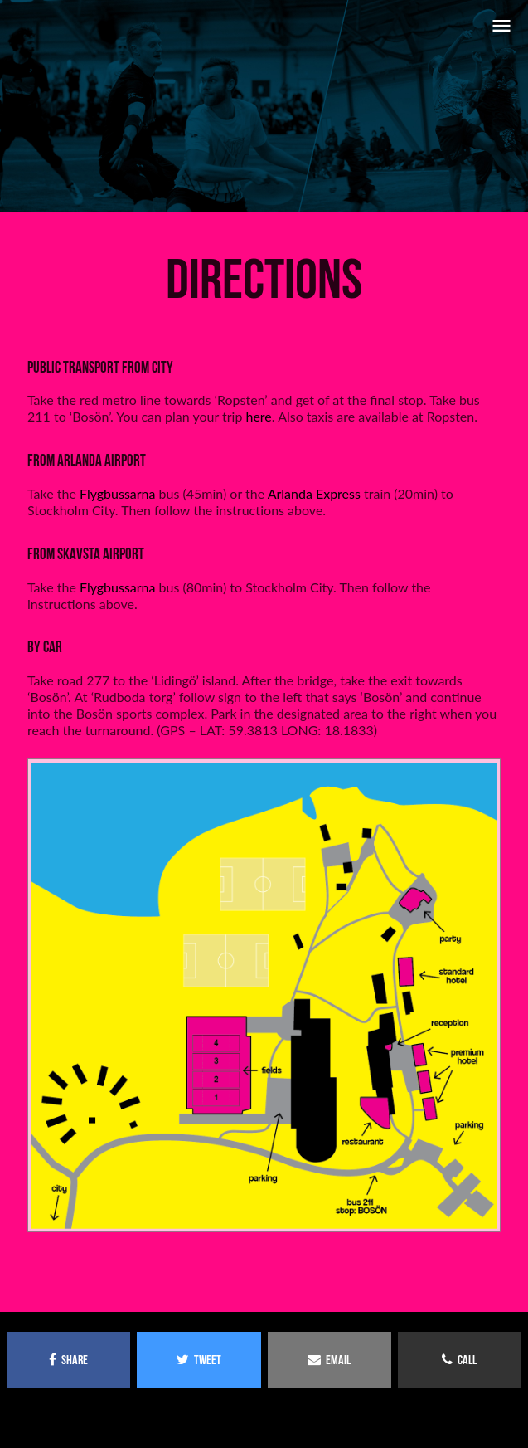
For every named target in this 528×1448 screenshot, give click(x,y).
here (258, 416)
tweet (199, 1360)
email (329, 1360)
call (459, 1360)
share (68, 1360)
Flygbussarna (117, 493)
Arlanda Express (314, 493)
